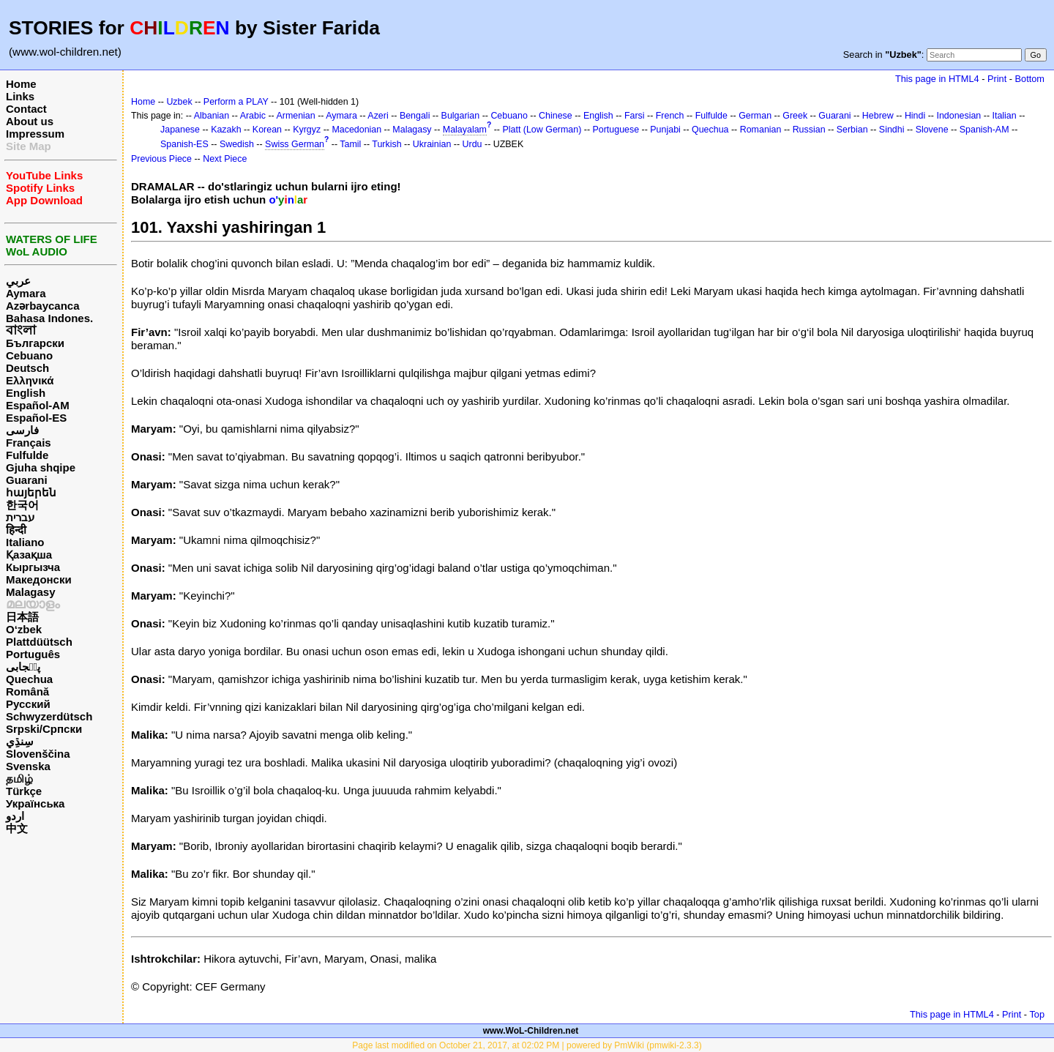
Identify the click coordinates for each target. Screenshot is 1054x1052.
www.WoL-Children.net (531, 1031)
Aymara (25, 293)
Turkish (386, 144)
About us (29, 121)
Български (35, 343)
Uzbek (179, 102)
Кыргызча (33, 567)
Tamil (350, 144)
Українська (35, 803)
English (25, 393)
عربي (18, 281)
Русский (28, 704)
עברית (20, 517)
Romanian (761, 129)
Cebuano (29, 355)
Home (21, 84)
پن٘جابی (23, 666)
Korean (267, 129)
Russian (809, 129)
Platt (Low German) (541, 129)
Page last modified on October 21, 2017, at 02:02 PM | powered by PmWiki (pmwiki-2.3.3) (526, 1045)
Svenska (28, 766)
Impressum (35, 133)
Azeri (377, 116)
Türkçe (24, 791)
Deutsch (27, 368)
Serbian (852, 129)
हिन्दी (16, 529)
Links (20, 96)
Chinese (555, 116)
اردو (15, 816)
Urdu (472, 144)
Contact (26, 108)
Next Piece (225, 159)
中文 (17, 828)
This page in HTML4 (937, 78)
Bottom (1029, 78)
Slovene (932, 129)
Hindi (915, 116)
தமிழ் (19, 778)
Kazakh (226, 129)
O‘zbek (24, 629)
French (670, 116)
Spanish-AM (984, 129)
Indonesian (958, 116)
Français (28, 442)
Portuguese (616, 129)
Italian (1004, 116)
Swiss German (294, 144)
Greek (794, 116)
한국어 (22, 505)
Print (996, 78)
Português (33, 654)
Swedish (237, 144)
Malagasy (31, 592)
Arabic (253, 116)
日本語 (22, 617)
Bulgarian (460, 116)
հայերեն (31, 492)
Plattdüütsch (39, 641)
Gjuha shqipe (40, 467)
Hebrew (878, 116)
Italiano (25, 542)
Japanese (180, 129)
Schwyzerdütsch (49, 716)
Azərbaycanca (43, 305)
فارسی (22, 430)
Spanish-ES (184, 144)
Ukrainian (432, 144)
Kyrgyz (307, 129)
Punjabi (665, 129)
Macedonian (356, 129)
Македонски (39, 579)
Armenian (295, 116)
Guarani (27, 480)
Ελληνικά (29, 380)
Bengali (415, 116)
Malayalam (465, 129)
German (755, 116)
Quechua (29, 679)
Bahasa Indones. (49, 318)
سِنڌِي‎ (20, 741)
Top (1036, 1014)
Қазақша (29, 554)
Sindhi (892, 129)
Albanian (211, 116)
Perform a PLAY (236, 102)
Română (27, 691)
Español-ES (36, 417)
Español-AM (38, 405)
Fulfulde (27, 455)
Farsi (634, 116)
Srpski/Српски (44, 729)
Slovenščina (38, 753)
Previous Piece (161, 159)
